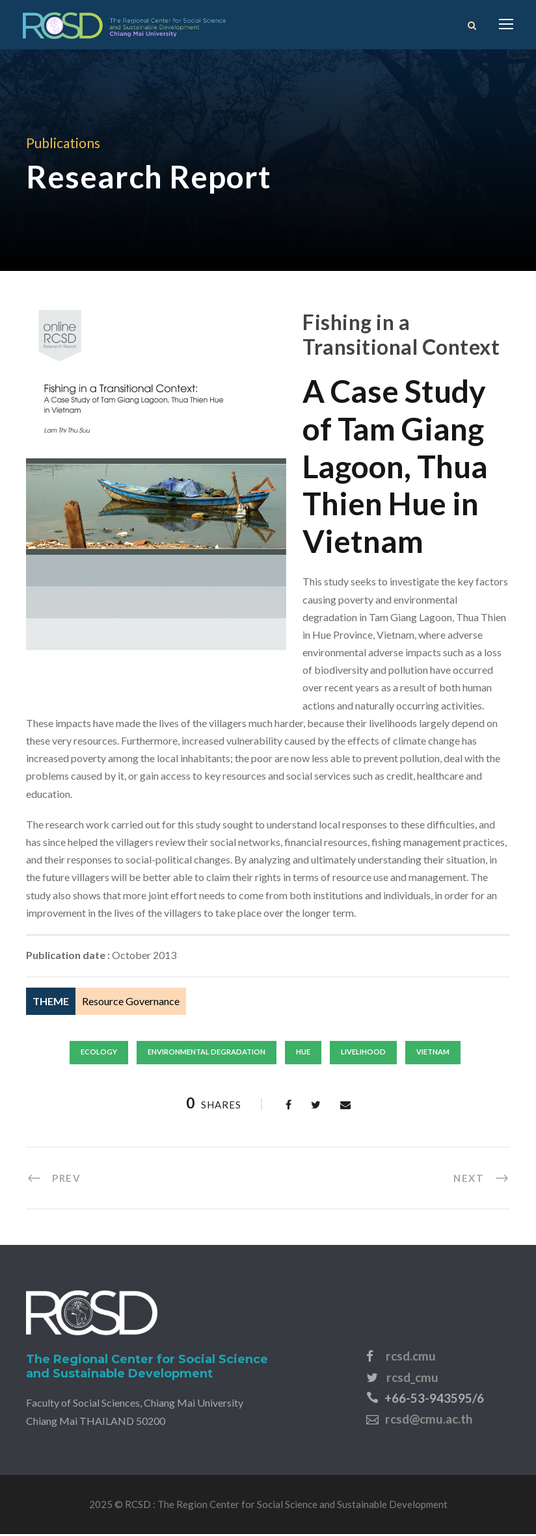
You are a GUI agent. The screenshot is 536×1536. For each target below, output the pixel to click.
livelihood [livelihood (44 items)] (363, 1053)
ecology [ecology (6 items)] (99, 1053)
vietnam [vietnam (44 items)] (432, 1053)
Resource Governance (131, 1003)
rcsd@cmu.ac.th (428, 1420)
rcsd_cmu (412, 1378)
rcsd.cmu (411, 1357)
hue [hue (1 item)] (303, 1053)
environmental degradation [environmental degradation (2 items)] (206, 1053)
